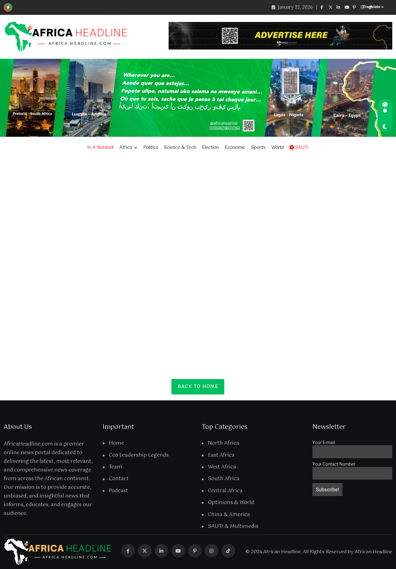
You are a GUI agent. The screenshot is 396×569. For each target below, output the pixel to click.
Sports (258, 147)
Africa (125, 147)
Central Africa (225, 491)
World (277, 147)
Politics (150, 147)
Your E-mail (323, 442)
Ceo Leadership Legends (139, 455)
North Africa (223, 443)
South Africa (223, 479)
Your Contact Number (333, 464)
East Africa (221, 455)
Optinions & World (231, 502)
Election (210, 147)
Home (116, 443)
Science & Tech (180, 147)
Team (115, 467)
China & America (229, 514)
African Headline (373, 552)
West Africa (222, 467)
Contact (119, 479)
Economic (235, 147)
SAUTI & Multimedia (233, 526)
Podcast (118, 491)
